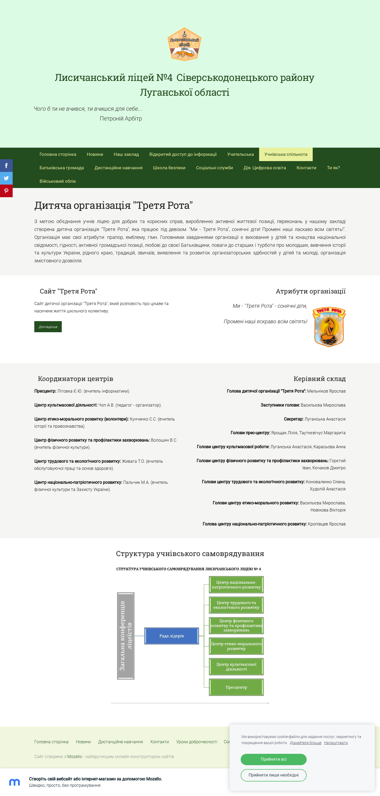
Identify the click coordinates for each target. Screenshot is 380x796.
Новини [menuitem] (95, 152)
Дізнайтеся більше (305, 743)
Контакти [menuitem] (306, 165)
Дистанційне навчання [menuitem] (118, 165)
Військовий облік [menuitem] (58, 179)
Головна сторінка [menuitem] (58, 152)
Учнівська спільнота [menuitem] (285, 152)
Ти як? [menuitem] (333, 165)
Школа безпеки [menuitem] (169, 165)
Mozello (74, 754)
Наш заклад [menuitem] (126, 152)
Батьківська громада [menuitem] (62, 165)
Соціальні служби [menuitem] (214, 165)
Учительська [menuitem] (240, 152)
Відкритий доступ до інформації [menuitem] (183, 152)
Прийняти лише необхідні (274, 775)
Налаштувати (336, 743)
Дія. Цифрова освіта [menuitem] (265, 165)
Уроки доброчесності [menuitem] (196, 739)
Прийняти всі (274, 759)
